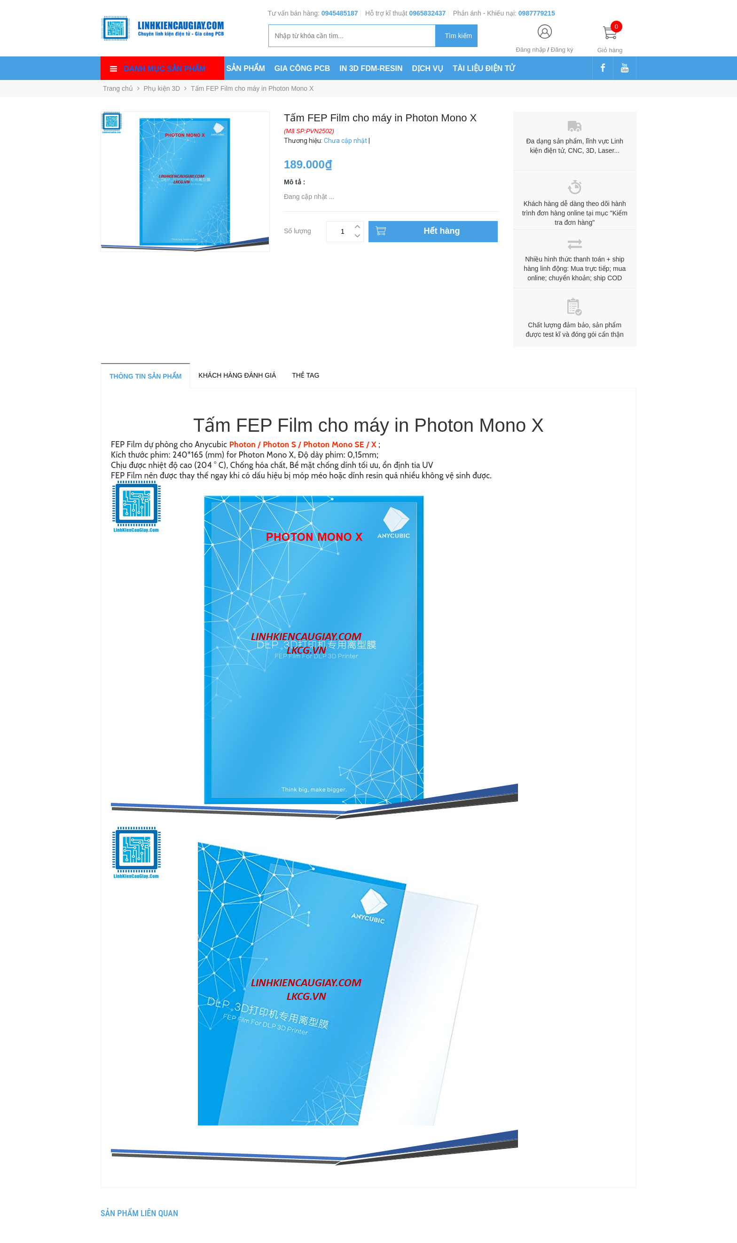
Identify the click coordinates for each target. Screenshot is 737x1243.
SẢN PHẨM (246, 68)
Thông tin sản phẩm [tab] (145, 376)
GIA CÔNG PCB (302, 68)
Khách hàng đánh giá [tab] (237, 375)
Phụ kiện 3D (162, 88)
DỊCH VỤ (428, 68)
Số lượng (297, 230)
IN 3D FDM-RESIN (370, 68)
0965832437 (427, 13)
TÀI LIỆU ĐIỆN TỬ (484, 68)
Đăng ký (562, 49)
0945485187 (339, 13)
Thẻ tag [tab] (305, 375)
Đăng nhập (531, 49)
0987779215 (536, 13)
